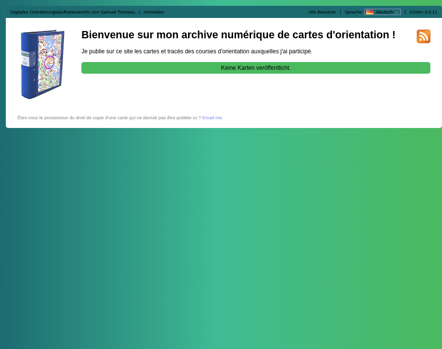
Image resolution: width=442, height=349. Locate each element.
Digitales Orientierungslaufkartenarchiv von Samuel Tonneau (73, 12)
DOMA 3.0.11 (424, 12)
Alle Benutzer (322, 12)
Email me (212, 117)
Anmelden (153, 12)
